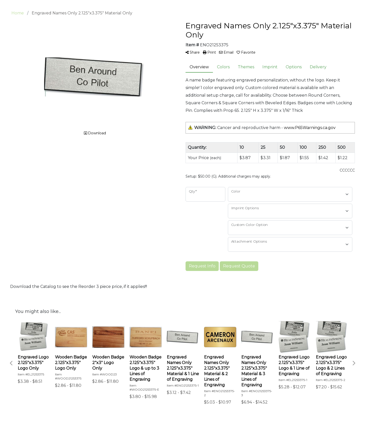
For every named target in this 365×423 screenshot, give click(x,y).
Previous (11, 363)
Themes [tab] (246, 67)
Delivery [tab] (318, 67)
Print (209, 52)
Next (353, 363)
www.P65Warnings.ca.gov (310, 127)
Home (17, 13)
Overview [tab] (199, 67)
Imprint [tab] (270, 67)
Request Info (202, 266)
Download (95, 133)
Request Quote (239, 266)
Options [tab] (294, 67)
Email (226, 52)
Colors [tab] (223, 67)
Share (193, 52)
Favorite (246, 52)
